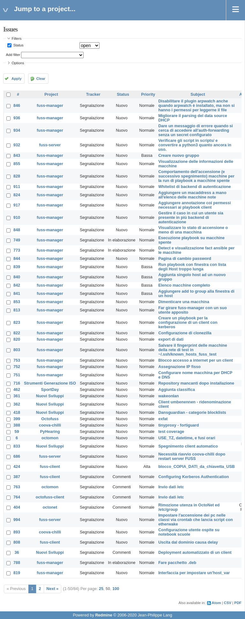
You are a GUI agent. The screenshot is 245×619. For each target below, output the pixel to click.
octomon (49, 438)
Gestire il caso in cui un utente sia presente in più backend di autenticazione (190, 217)
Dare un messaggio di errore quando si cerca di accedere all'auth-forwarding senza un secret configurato (195, 130)
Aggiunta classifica (176, 389)
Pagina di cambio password (184, 258)
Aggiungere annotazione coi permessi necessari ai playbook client (194, 205)
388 (16, 425)
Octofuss (50, 419)
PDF (237, 603)
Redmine (103, 615)
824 (16, 195)
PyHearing (50, 431)
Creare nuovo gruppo (178, 155)
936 (16, 118)
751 (16, 375)
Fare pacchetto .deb (177, 562)
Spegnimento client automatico (188, 446)
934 (16, 130)
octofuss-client (50, 497)
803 (16, 350)
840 (16, 277)
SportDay (50, 389)
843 (16, 155)
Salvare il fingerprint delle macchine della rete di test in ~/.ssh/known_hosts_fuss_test (192, 350)
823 (16, 322)
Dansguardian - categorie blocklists (192, 412)
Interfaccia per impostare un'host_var (194, 573)
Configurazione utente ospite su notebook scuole (188, 532)
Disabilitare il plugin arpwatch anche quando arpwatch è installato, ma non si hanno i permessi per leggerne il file (196, 105)
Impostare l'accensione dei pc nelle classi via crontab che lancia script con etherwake (195, 519)
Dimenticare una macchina (183, 302)
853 (16, 302)
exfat (162, 419)
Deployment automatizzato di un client (195, 552)
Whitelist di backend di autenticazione (194, 186)
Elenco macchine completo (184, 285)
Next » (53, 589)
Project (51, 94)
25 (101, 589)
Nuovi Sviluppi (50, 396)
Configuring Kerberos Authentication (193, 477)
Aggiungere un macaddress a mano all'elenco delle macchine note (192, 195)
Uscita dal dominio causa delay (188, 542)
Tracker (93, 94)
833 (16, 446)
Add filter (13, 55)
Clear (40, 78)
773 (16, 250)
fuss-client (50, 466)
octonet (50, 507)
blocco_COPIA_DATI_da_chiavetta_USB (196, 466)
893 (16, 532)
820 (16, 339)
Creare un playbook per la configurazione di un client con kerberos (187, 322)
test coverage (171, 431)
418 (16, 412)
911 (16, 186)
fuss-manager (50, 105)
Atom (216, 603)
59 (17, 431)
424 (16, 466)
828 (16, 176)
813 (16, 310)
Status (18, 45)
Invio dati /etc (171, 487)
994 (16, 520)
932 (16, 145)
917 (16, 205)
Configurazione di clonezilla (185, 333)
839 (16, 267)
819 (16, 573)
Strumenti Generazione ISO (50, 383)
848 (16, 230)
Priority (148, 94)
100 (115, 589)
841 (16, 293)
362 (16, 404)
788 (16, 562)
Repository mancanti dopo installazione (196, 383)
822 (16, 333)
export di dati (170, 339)
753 (16, 360)
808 (16, 542)
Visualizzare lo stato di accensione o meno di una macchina (193, 230)
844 (16, 258)
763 (16, 487)
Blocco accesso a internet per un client (195, 360)
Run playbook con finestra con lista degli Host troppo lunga (192, 266)
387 (16, 477)
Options (18, 63)
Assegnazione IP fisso (179, 367)
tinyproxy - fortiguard (178, 425)
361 (16, 396)
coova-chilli (50, 425)
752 (16, 367)
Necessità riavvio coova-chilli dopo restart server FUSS (191, 456)
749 (16, 240)
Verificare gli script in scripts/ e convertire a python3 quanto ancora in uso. (194, 145)
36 (17, 552)
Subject (197, 94)
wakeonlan (168, 396)
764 (16, 497)
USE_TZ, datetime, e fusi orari (186, 438)
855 (16, 164)
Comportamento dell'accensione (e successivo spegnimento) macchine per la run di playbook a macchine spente (196, 176)
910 (16, 217)
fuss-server (50, 145)
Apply (16, 78)
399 (16, 419)
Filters (17, 38)
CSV (227, 603)
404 (16, 507)
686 (16, 456)
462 (16, 389)
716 (16, 383)
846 (16, 105)
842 (16, 285)
